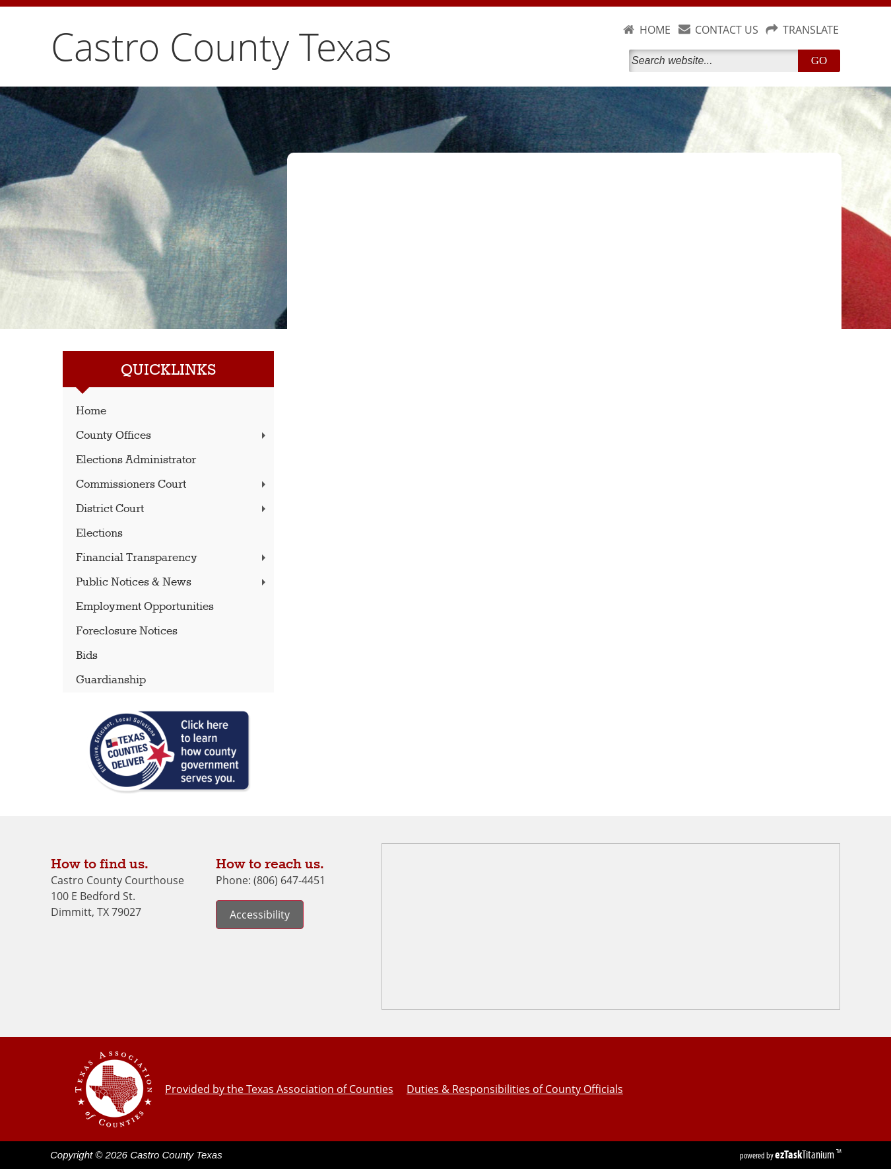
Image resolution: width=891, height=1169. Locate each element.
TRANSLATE (811, 29)
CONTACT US (726, 29)
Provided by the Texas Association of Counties (279, 1089)
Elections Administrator (136, 460)
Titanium (805, 1154)
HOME (655, 29)
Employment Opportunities (145, 607)
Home (91, 411)
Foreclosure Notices (127, 631)
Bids (87, 656)
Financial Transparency (172, 558)
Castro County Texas (221, 46)
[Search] (716, 61)
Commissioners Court (172, 485)
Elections (99, 534)
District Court (172, 509)
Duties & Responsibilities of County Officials (515, 1089)
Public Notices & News (172, 582)
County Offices (172, 436)
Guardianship (111, 680)
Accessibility (260, 914)
